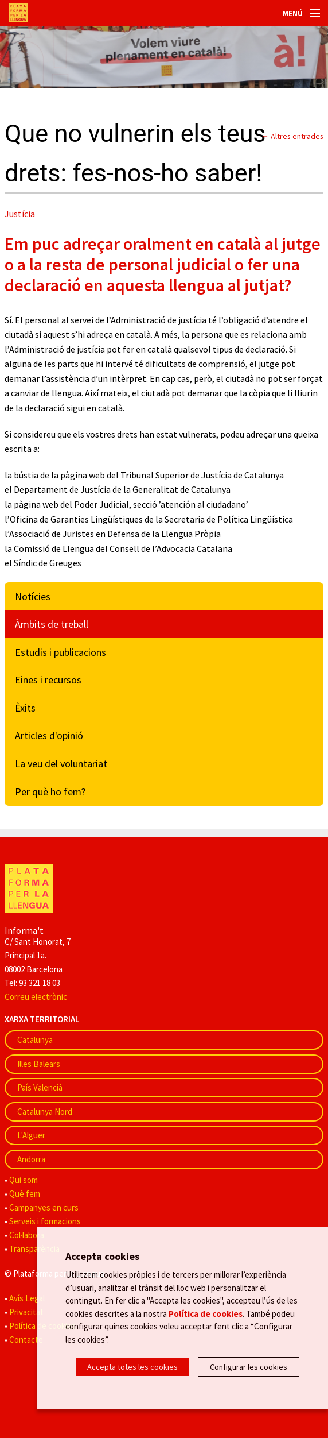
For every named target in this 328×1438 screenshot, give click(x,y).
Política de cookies (206, 1313)
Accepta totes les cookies (132, 1367)
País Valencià (40, 1087)
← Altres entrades (292, 136)
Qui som (23, 1179)
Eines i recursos (48, 679)
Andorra (31, 1159)
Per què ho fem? (50, 791)
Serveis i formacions (45, 1221)
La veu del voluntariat (61, 763)
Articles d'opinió (49, 735)
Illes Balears (38, 1063)
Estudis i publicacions (60, 652)
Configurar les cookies (248, 1367)
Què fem (24, 1193)
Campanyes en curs (44, 1207)
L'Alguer (31, 1135)
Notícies (32, 596)
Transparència (34, 1248)
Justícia (20, 213)
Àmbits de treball (51, 624)
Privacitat (26, 1311)
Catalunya (35, 1039)
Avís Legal (27, 1298)
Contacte (26, 1339)
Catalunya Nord (44, 1111)
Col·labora (26, 1235)
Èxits (25, 707)
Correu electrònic (36, 996)
